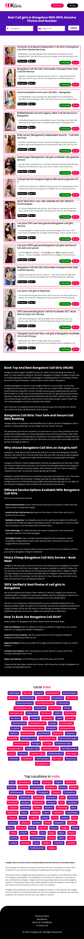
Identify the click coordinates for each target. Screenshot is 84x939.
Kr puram (15, 728)
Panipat (23, 833)
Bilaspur (30, 792)
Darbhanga (25, 797)
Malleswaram (28, 733)
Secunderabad (37, 838)
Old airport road (28, 738)
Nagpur (64, 828)
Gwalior (37, 807)
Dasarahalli (40, 708)
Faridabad (12, 802)
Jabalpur (35, 812)
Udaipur (46, 843)
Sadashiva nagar (63, 743)
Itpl (25, 718)
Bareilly (63, 787)
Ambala (11, 787)
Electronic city (16, 713)
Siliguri (71, 838)
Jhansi (23, 817)
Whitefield (13, 758)
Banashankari (53, 693)
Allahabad (70, 782)
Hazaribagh (62, 807)
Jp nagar (70, 718)
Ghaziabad (38, 802)
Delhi (62, 797)
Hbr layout (45, 713)
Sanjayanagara (15, 748)
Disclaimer (42, 919)
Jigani (59, 718)
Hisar (74, 807)
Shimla (51, 838)
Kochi (54, 817)
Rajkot (61, 833)
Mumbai (43, 828)
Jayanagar (47, 718)
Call (75, 63)
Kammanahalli (19, 723)
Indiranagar (14, 693)
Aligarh (58, 782)
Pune (42, 833)
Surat (36, 843)
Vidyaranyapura (55, 753)
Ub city (11, 753)
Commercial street (45, 703)
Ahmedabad (24, 782)
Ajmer (36, 782)
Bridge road (43, 698)
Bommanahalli (27, 698)
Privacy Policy (42, 916)
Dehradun (51, 797)
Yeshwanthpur (42, 758)
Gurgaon (13, 807)
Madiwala (51, 728)
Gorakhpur (72, 802)
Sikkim (61, 838)
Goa (61, 802)
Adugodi (39, 693)
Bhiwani (73, 787)
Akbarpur (47, 782)
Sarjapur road (32, 748)
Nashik (75, 828)
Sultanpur (25, 843)
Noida (13, 833)
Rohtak (14, 838)
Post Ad (57, 5)
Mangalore (59, 822)
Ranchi (72, 833)
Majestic (14, 733)
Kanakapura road (37, 723)
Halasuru (23, 753)
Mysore (54, 828)
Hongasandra (42, 763)
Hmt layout (70, 713)
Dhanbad (72, 797)
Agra (12, 782)
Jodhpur (34, 817)
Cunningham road (23, 708)
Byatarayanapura (24, 703)
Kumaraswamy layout (33, 728)
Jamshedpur (72, 812)
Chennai (56, 792)
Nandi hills (12, 738)
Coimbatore (69, 792)
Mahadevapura (67, 728)
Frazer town (32, 713)
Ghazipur (51, 802)
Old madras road (47, 738)
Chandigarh (43, 792)
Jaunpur (12, 817)
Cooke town (63, 703)
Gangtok (25, 802)
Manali (48, 822)
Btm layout (72, 698)
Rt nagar (48, 743)
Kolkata (64, 817)
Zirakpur (51, 848)
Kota (74, 817)
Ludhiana (25, 822)
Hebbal (58, 713)
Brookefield (58, 698)
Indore (24, 812)
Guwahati (25, 807)
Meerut (10, 828)
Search (73, 28)
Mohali (32, 828)
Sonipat (13, 843)
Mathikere (57, 733)
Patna (33, 833)
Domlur (67, 708)
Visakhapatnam (37, 848)
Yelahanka (27, 758)
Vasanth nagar (37, 753)
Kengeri (52, 723)
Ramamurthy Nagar (68, 738)
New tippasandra (69, 748)
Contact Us (42, 925)
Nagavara (70, 733)
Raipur (52, 833)
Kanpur (45, 817)
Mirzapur (21, 828)
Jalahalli (34, 718)
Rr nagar (36, 743)
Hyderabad (12, 812)
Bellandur (13, 698)
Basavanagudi (69, 693)
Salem (24, 838)
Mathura (72, 822)
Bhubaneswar (16, 792)
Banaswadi (71, 758)
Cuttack (12, 797)
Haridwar (49, 807)
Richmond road (21, 743)
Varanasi (71, 843)
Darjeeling (38, 797)
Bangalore (51, 787)
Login (72, 5)
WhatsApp (65, 63)
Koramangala (66, 723)
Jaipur (46, 812)
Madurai (36, 822)
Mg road (27, 693)
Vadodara (58, 843)
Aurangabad (36, 787)
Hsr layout (15, 718)
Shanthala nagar (50, 748)
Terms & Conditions (42, 922)
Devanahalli (54, 708)
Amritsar (23, 787)
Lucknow (13, 822)
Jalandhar (57, 812)
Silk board (57, 758)
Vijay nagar (72, 753)
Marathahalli (43, 733)
